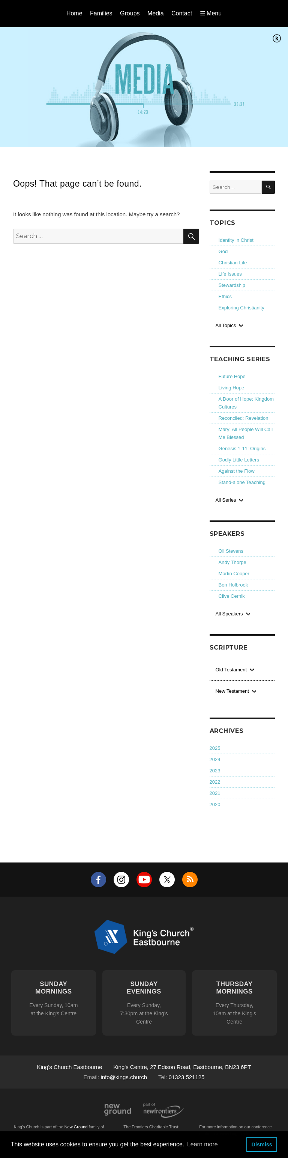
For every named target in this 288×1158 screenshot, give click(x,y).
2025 (215, 748)
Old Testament (231, 669)
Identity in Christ (236, 240)
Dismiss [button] (261, 1144)
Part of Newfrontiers (163, 1110)
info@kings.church (123, 1077)
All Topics (226, 325)
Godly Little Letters (239, 460)
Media (155, 13)
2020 (215, 804)
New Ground (117, 1110)
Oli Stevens (231, 551)
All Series (226, 500)
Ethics (225, 296)
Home (74, 13)
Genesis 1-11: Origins (242, 448)
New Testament (232, 691)
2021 (215, 793)
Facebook (98, 879)
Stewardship (232, 285)
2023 (215, 771)
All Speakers (229, 614)
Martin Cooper (234, 573)
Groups (130, 13)
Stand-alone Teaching (242, 482)
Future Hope (232, 376)
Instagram (121, 879)
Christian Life (233, 262)
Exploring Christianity (241, 308)
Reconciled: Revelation (243, 418)
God (223, 251)
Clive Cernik (232, 596)
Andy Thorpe (232, 562)
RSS (190, 879)
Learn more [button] (202, 1144)
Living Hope (231, 388)
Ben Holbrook (233, 585)
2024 (215, 759)
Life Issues (230, 274)
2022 (215, 782)
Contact (181, 13)
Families (101, 13)
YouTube (144, 879)
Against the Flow (237, 471)
